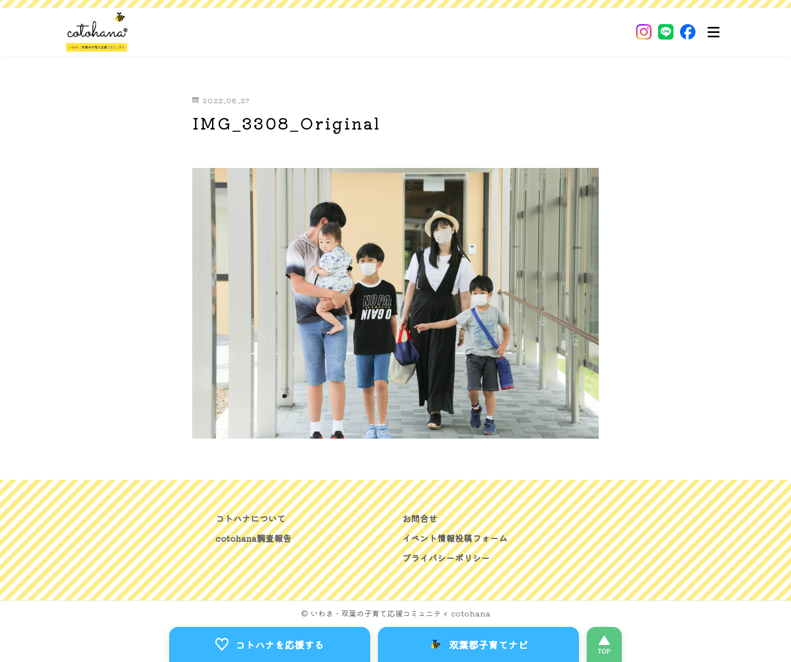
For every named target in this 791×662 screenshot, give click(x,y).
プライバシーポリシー (446, 557)
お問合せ (419, 518)
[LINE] (665, 32)
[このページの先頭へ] (604, 644)
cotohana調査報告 (253, 538)
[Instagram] (643, 32)
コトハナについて (250, 518)
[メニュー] (713, 32)
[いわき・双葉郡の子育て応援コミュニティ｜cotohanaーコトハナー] (97, 32)
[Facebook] (687, 32)
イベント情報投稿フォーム (455, 538)
